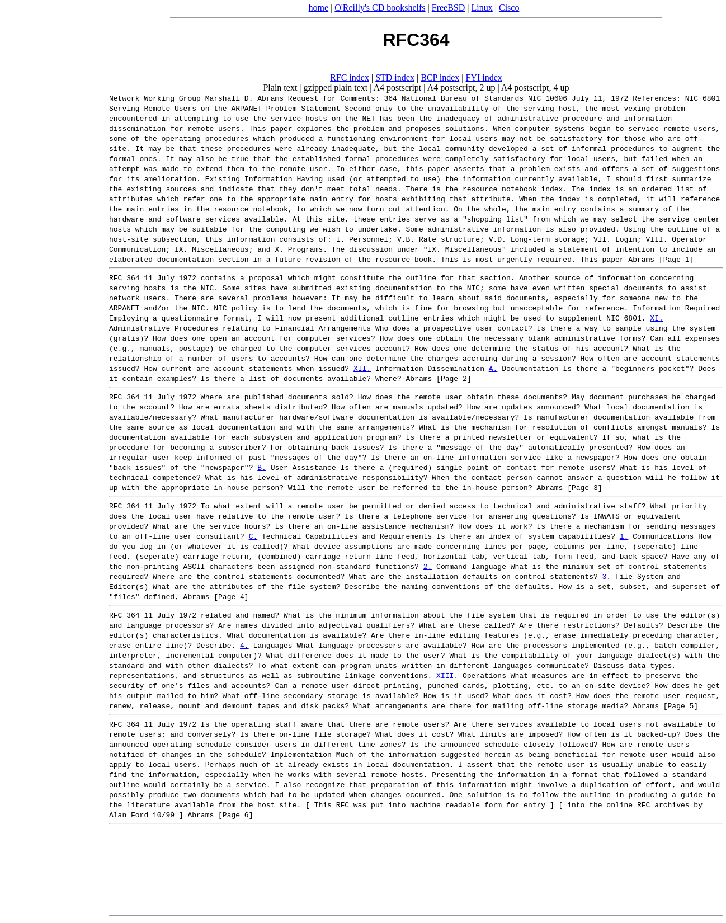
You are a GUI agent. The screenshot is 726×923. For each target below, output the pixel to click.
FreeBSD (448, 7)
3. (606, 576)
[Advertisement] (50, 457)
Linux (482, 7)
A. (493, 368)
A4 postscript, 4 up (535, 87)
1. (624, 536)
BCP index (440, 77)
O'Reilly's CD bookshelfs (379, 7)
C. (253, 536)
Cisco (509, 7)
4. (244, 645)
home (319, 7)
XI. (656, 318)
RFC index (349, 77)
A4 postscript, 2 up (461, 87)
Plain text (280, 87)
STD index (394, 77)
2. (427, 566)
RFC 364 (124, 277)
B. (261, 467)
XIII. (447, 675)
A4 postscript (398, 87)
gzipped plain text (336, 87)
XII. (362, 368)
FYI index (484, 77)
